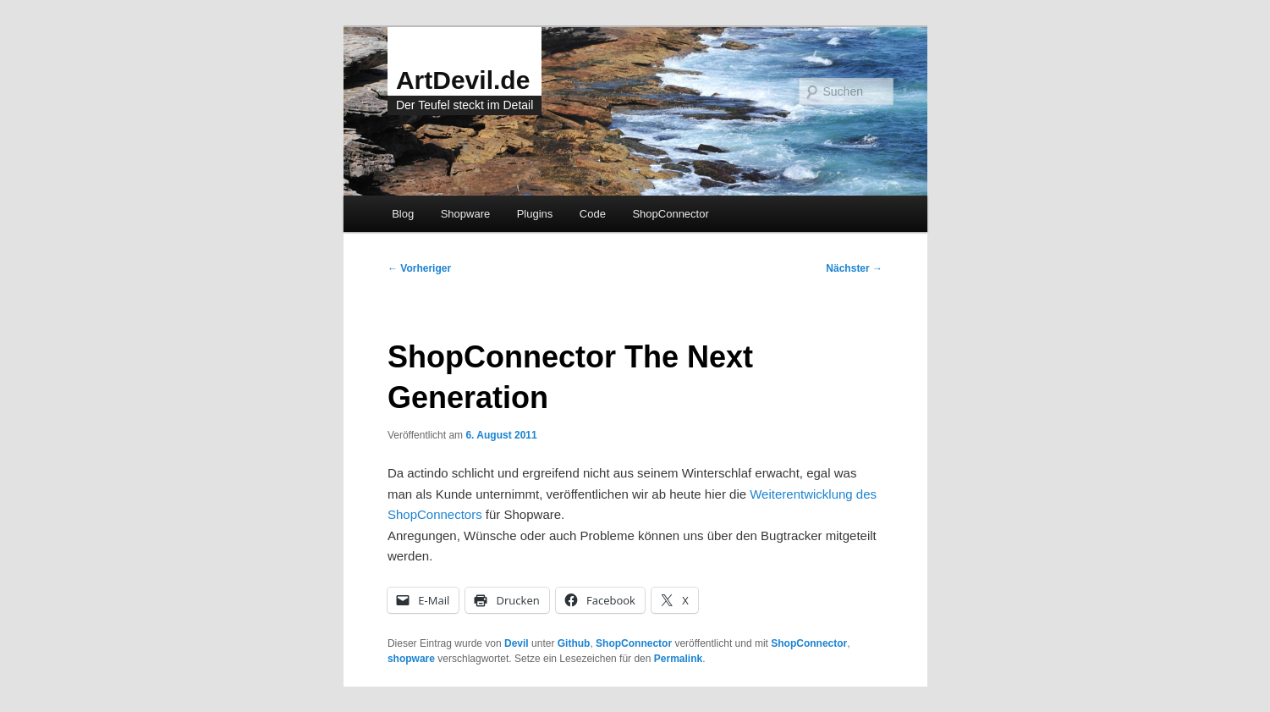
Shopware (466, 213)
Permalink (678, 659)
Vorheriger (419, 268)
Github (574, 643)
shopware (411, 659)
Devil (516, 643)
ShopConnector (670, 213)
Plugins (535, 213)
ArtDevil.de (463, 80)
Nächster (854, 268)
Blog (403, 213)
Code (593, 213)
